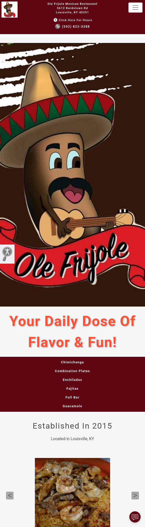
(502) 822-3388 (72, 26)
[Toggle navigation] (135, 8)
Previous (10, 496)
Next (135, 496)
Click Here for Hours (72, 20)
